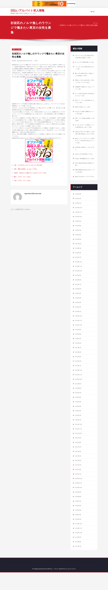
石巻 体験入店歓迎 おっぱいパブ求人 (26, 176)
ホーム (93, 11)
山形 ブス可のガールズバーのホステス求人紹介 (29, 172)
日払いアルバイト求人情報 (27, 10)
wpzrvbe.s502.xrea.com (24, 60)
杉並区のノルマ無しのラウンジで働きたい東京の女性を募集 (79, 25)
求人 (36, 60)
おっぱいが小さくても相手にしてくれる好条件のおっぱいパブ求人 (85, 132)
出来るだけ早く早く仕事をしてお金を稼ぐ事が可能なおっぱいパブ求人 (85, 141)
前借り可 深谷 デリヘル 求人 (84, 112)
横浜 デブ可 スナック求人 (23, 184)
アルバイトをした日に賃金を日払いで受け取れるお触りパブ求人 (85, 57)
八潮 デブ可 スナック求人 (23, 188)
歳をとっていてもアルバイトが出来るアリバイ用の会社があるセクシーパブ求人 (85, 150)
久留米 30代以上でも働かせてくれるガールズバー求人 (31, 180)
